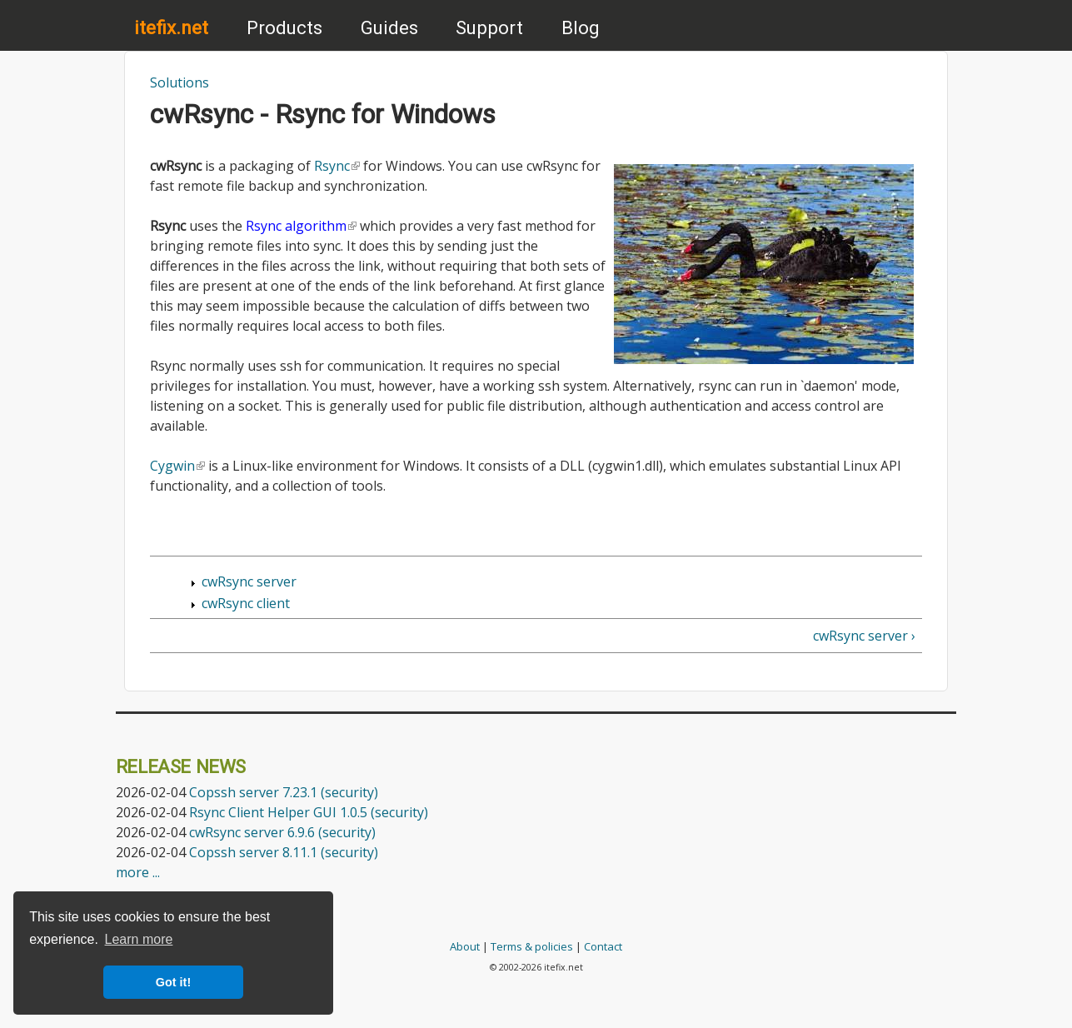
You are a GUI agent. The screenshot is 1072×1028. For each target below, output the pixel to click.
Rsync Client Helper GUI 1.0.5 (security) (308, 812)
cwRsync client (246, 603)
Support (489, 27)
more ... (138, 872)
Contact (603, 946)
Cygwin (177, 466)
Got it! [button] (173, 982)
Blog (580, 27)
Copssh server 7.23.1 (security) (283, 792)
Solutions (179, 82)
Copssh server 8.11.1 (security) (283, 852)
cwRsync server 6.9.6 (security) (282, 832)
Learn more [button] (139, 939)
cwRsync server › (864, 635)
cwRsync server (249, 581)
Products (284, 27)
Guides (389, 27)
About (465, 946)
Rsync (337, 166)
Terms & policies (532, 946)
